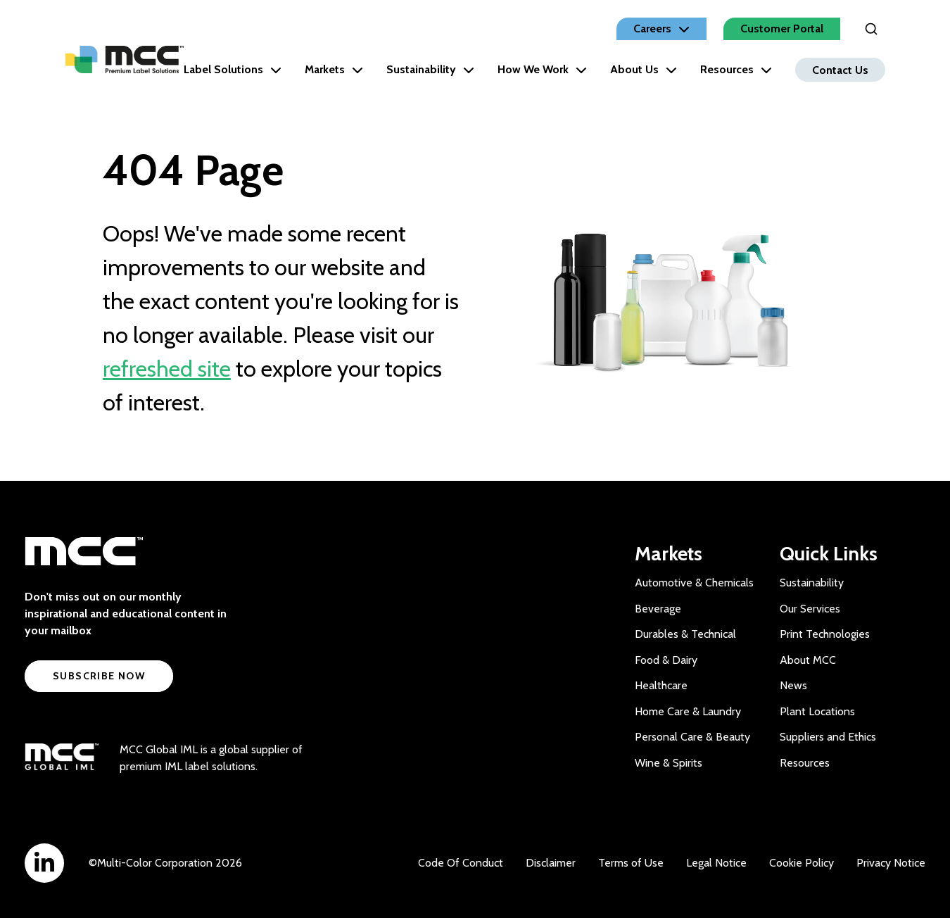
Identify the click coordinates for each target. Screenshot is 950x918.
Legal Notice (716, 862)
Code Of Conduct (460, 862)
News (793, 685)
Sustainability (430, 69)
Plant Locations (817, 711)
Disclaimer (551, 862)
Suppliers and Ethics (828, 736)
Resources (736, 69)
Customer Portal (781, 28)
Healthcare (661, 685)
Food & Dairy (666, 660)
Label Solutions (232, 69)
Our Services (810, 608)
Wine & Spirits (668, 762)
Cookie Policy (801, 862)
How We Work (542, 69)
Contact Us (840, 69)
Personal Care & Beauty (692, 736)
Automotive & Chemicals (694, 582)
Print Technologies (825, 634)
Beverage (658, 608)
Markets (334, 69)
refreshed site (167, 368)
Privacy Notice (890, 862)
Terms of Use (631, 862)
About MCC (808, 660)
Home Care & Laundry (688, 711)
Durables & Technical (685, 634)
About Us (643, 69)
